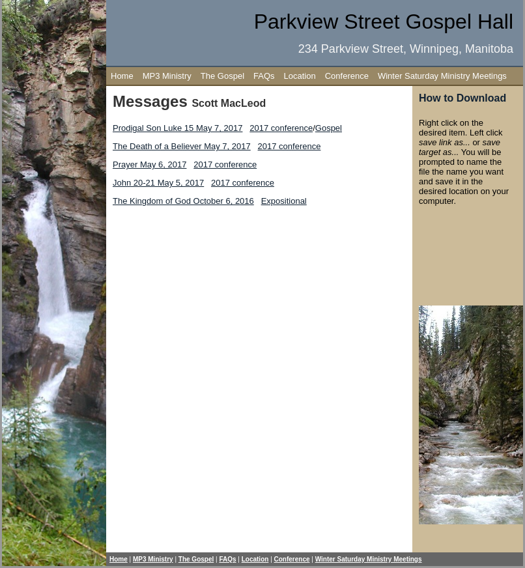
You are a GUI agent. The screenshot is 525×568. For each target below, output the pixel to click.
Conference (347, 76)
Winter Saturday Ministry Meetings (442, 76)
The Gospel (222, 76)
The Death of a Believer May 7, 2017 (182, 146)
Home (122, 76)
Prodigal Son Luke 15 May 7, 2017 (177, 128)
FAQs (264, 76)
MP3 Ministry (167, 76)
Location (300, 76)
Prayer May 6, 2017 (149, 164)
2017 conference (281, 128)
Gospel (328, 128)
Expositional (284, 201)
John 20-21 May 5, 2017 (158, 183)
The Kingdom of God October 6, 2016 (183, 201)
